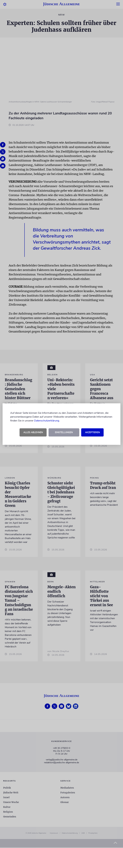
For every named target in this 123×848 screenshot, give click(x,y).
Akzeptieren (92, 432)
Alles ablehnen (33, 432)
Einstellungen (64, 432)
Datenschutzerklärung (46, 420)
